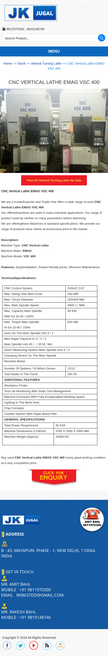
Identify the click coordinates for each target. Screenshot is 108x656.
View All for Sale (54, 180)
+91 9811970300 (35, 589)
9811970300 (15, 29)
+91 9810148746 (35, 617)
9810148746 (35, 29)
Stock (22, 63)
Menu (54, 51)
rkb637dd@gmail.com (40, 595)
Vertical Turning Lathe (47, 63)
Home (7, 63)
